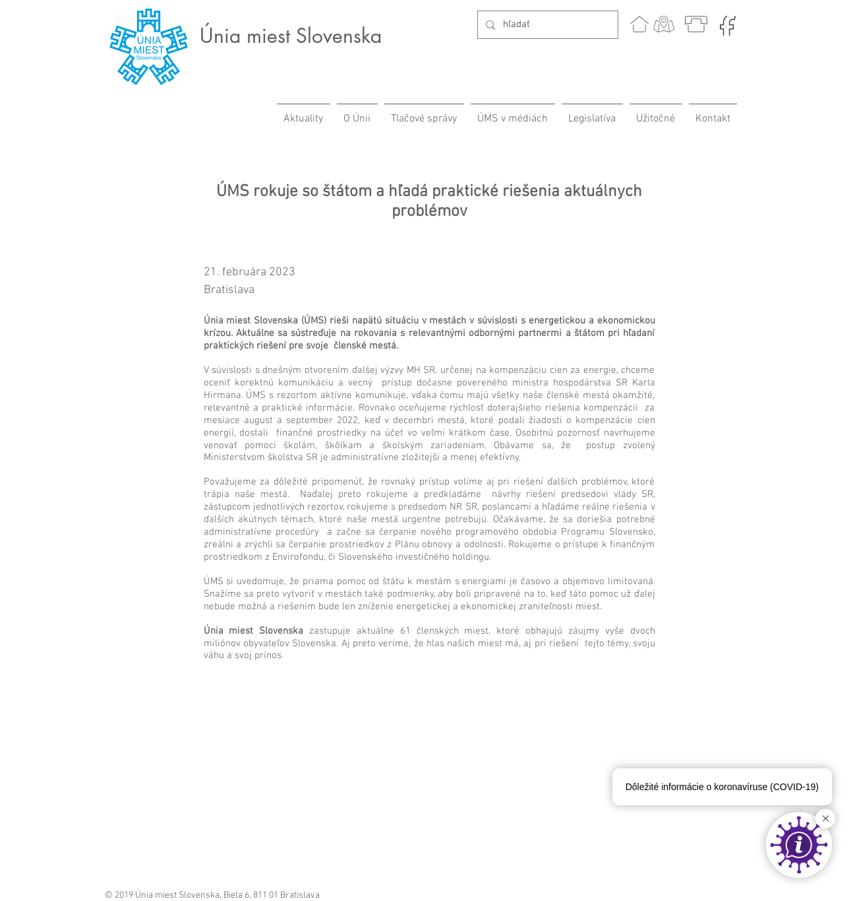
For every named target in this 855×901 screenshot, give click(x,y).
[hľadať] (546, 24)
